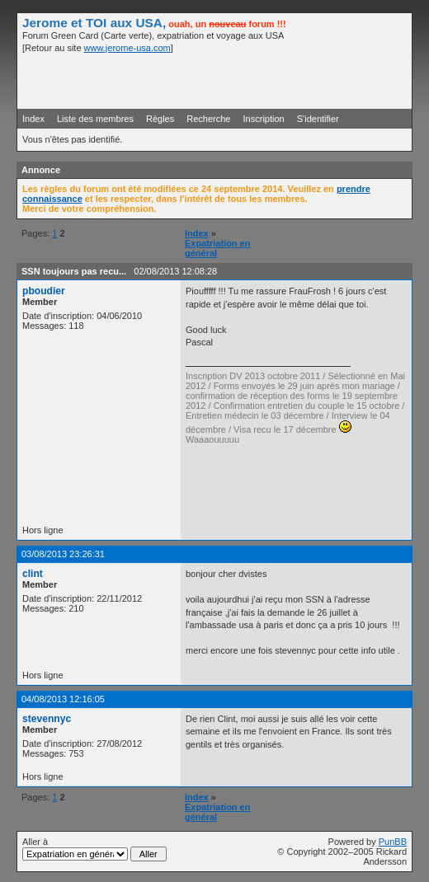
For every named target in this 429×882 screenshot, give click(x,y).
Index (33, 119)
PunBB (393, 842)
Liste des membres (95, 119)
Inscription (264, 119)
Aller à (94, 849)
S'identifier (318, 119)
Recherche (208, 119)
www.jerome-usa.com (127, 48)
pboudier (43, 291)
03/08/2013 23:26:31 (63, 554)
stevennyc (46, 719)
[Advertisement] (214, 80)
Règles (160, 119)
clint (32, 573)
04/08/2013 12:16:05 (63, 699)
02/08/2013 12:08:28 (175, 271)
